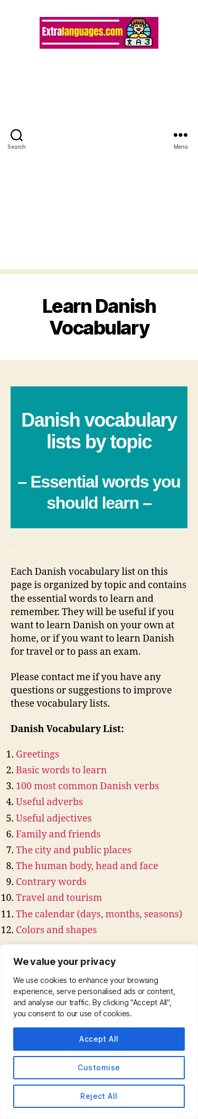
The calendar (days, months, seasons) (99, 914)
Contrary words (51, 882)
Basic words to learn (61, 770)
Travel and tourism (59, 898)
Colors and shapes (56, 930)
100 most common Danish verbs (87, 786)
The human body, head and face (87, 866)
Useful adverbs (49, 802)
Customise (99, 1067)
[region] (99, 1031)
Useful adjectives (54, 819)
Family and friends (58, 834)
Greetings (37, 754)
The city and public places (73, 850)
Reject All (99, 1095)
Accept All (99, 1038)
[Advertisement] (99, 169)
